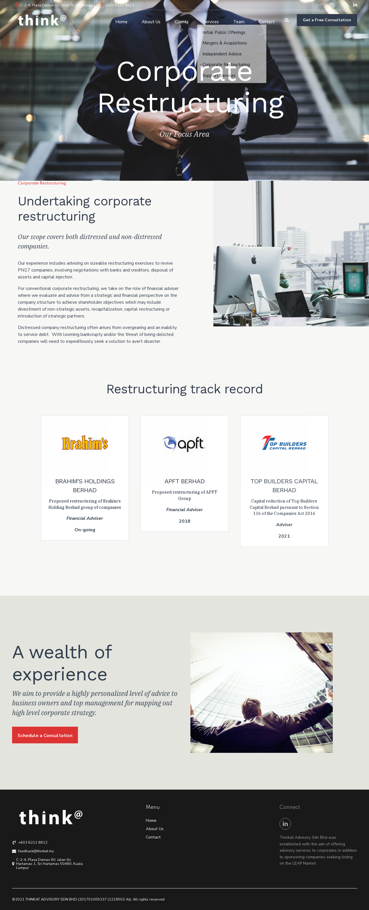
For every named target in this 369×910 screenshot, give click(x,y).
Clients (182, 20)
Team (238, 20)
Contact (267, 20)
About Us (151, 20)
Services (211, 20)
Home (121, 20)
